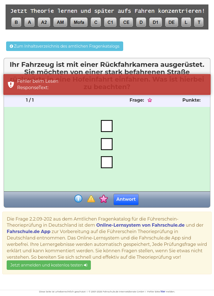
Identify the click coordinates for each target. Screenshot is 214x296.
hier (163, 291)
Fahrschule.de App (28, 231)
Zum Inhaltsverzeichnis (65, 46)
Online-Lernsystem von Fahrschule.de (140, 225)
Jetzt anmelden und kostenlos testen (48, 265)
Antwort (126, 199)
